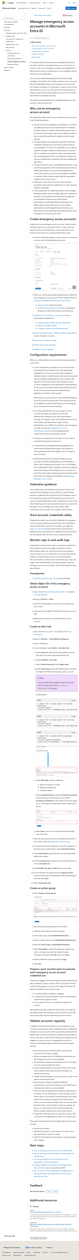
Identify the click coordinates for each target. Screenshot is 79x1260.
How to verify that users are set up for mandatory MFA (53, 1150)
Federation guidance (38, 54)
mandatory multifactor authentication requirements (52, 300)
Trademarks (16, 1255)
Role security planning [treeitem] (14, 59)
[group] (56, 707)
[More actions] (75, 15)
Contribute (36, 1252)
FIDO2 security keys (37, 529)
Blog (28, 1252)
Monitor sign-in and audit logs (44, 345)
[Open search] (69, 3)
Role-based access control (43, 15)
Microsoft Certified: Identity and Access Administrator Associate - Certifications (51, 1225)
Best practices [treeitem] (10, 47)
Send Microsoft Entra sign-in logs (46, 578)
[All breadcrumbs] (32, 15)
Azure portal (48, 631)
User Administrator (40, 595)
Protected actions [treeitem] (13, 64)
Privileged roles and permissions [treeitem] (13, 54)
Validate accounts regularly (43, 349)
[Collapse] (25, 14)
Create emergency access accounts (43, 48)
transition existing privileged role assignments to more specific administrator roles (53, 1173)
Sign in (74, 3)
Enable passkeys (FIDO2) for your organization (54, 323)
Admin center (71, 8)
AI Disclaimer (6, 1252)
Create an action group (62, 841)
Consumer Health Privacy (59, 1252)
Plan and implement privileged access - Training (45, 1212)
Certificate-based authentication (49, 308)
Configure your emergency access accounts (49, 315)
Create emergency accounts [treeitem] (16, 61)
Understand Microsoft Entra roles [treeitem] (16, 33)
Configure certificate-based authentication (53, 328)
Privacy (45, 1252)
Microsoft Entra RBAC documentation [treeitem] (11, 23)
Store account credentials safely (45, 340)
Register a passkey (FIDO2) (47, 325)
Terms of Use (6, 1255)
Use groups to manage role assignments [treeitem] (14, 40)
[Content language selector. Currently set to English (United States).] (11, 1247)
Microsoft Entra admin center (54, 592)
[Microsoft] (3, 2)
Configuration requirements (40, 51)
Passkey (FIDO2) (43, 305)
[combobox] (14, 18)
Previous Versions (18, 1252)
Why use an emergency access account (44, 46)
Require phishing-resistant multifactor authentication (53, 333)
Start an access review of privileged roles (48, 1171)
